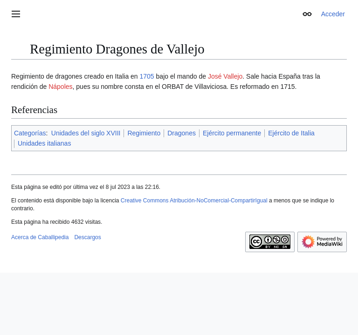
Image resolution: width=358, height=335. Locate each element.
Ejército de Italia (291, 133)
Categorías (30, 133)
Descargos (87, 237)
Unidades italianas (44, 143)
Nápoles (60, 86)
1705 (147, 76)
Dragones (181, 133)
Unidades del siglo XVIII (86, 133)
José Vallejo (225, 76)
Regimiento (143, 133)
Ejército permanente (232, 133)
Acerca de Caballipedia (40, 237)
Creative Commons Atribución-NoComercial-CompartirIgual (194, 200)
